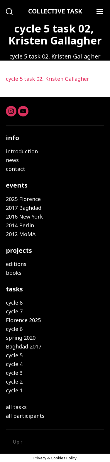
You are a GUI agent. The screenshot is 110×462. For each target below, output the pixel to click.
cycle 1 (14, 390)
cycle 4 (14, 363)
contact (15, 168)
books (13, 272)
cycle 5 (14, 355)
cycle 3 (14, 372)
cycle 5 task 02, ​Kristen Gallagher (47, 78)
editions (16, 263)
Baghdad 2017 (23, 346)
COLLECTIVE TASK (55, 11)
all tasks (16, 407)
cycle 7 (14, 311)
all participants (25, 415)
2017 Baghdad (23, 207)
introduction (22, 151)
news (12, 160)
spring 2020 (20, 337)
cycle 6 (14, 328)
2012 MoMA (21, 234)
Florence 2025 (23, 320)
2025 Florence (23, 198)
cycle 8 (14, 302)
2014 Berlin (20, 225)
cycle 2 (14, 381)
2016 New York (24, 216)
